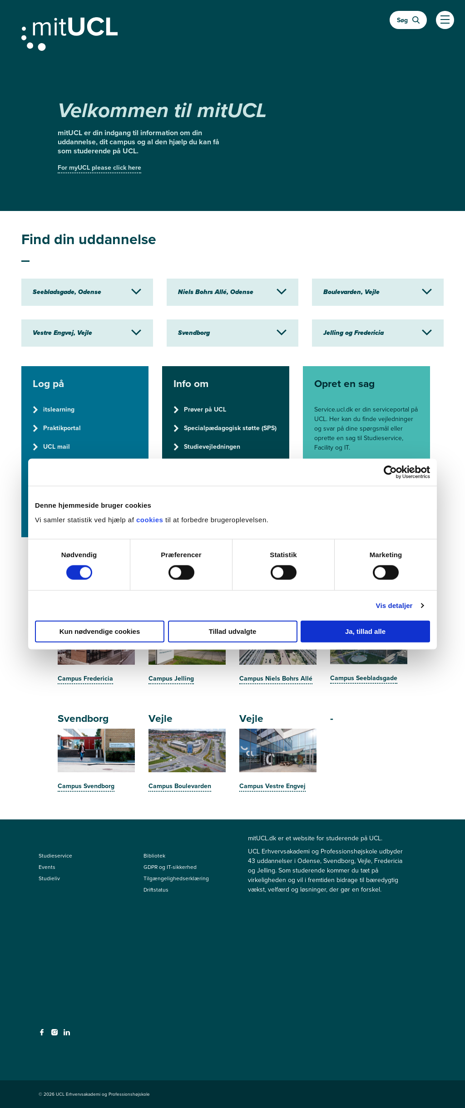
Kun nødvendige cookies (99, 631)
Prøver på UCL (199, 409)
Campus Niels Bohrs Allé (275, 678)
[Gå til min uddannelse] (232, 32)
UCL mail (51, 446)
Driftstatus (155, 890)
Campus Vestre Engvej (272, 786)
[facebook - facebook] (43, 1035)
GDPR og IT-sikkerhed (170, 867)
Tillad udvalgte (233, 631)
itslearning (53, 409)
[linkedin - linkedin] (68, 1035)
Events (47, 867)
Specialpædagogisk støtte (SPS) (225, 428)
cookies (150, 519)
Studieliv (49, 878)
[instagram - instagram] (55, 1035)
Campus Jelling (171, 678)
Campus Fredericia (85, 678)
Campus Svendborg (86, 786)
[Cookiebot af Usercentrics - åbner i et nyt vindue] (390, 472)
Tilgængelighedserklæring (176, 878)
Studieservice (55, 856)
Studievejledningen (206, 446)
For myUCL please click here (99, 167)
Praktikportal (57, 428)
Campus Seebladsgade (363, 678)
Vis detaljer (394, 605)
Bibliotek (154, 856)
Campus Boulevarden (179, 786)
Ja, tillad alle (365, 631)
